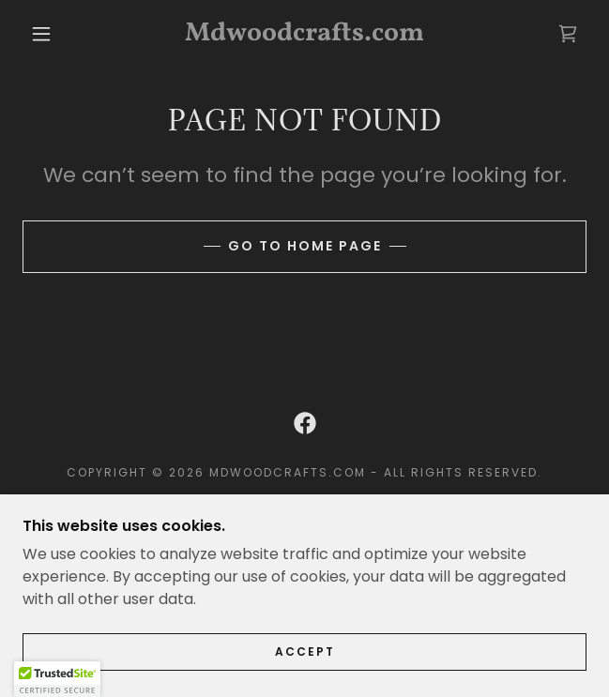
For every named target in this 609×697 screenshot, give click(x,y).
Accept (305, 651)
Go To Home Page (305, 245)
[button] (51, 34)
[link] (304, 34)
